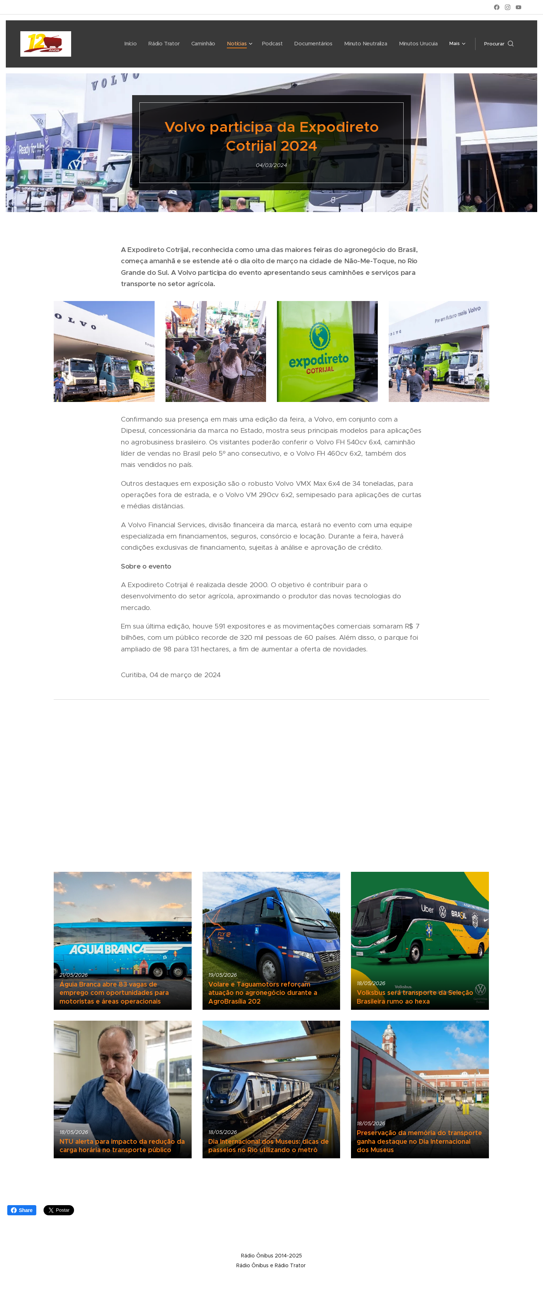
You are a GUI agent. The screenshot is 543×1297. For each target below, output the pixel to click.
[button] (499, 44)
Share (22, 1210)
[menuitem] (110, 44)
